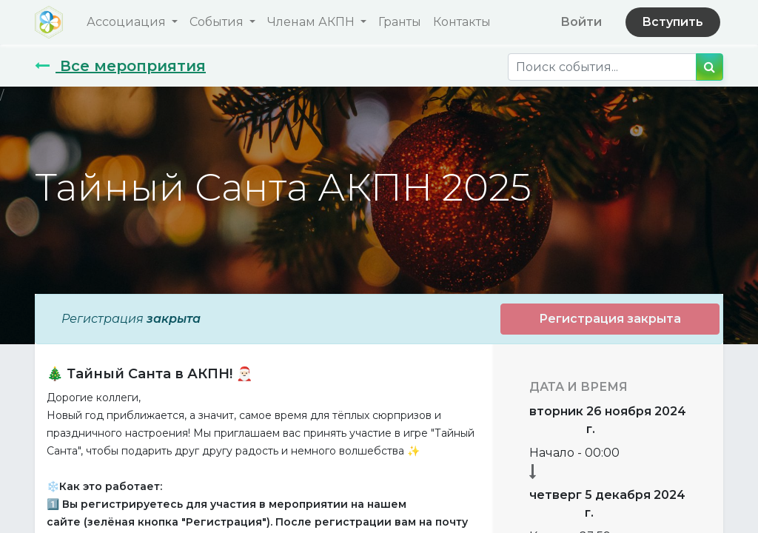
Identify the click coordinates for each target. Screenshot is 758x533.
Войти (581, 22)
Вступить (672, 22)
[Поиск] (709, 66)
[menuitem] (399, 22)
